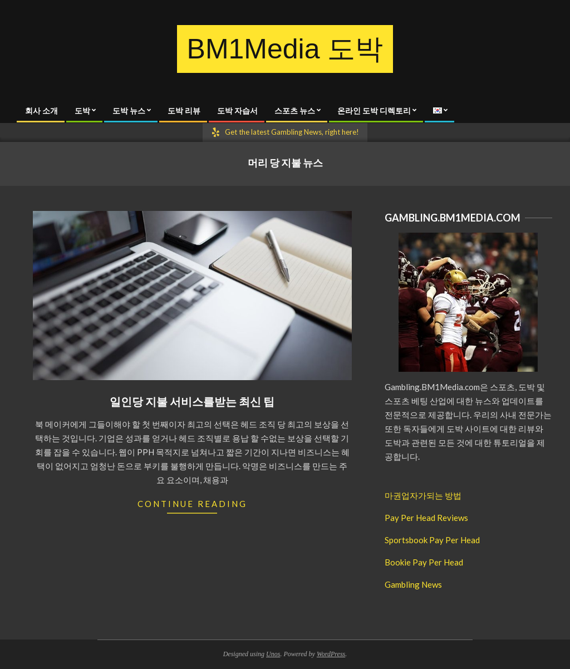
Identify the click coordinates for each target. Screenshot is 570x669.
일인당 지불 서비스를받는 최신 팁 (192, 401)
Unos (273, 654)
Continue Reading (192, 504)
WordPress (331, 654)
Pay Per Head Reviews (426, 518)
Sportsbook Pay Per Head (432, 540)
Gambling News (413, 584)
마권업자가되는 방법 (423, 495)
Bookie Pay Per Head (424, 562)
